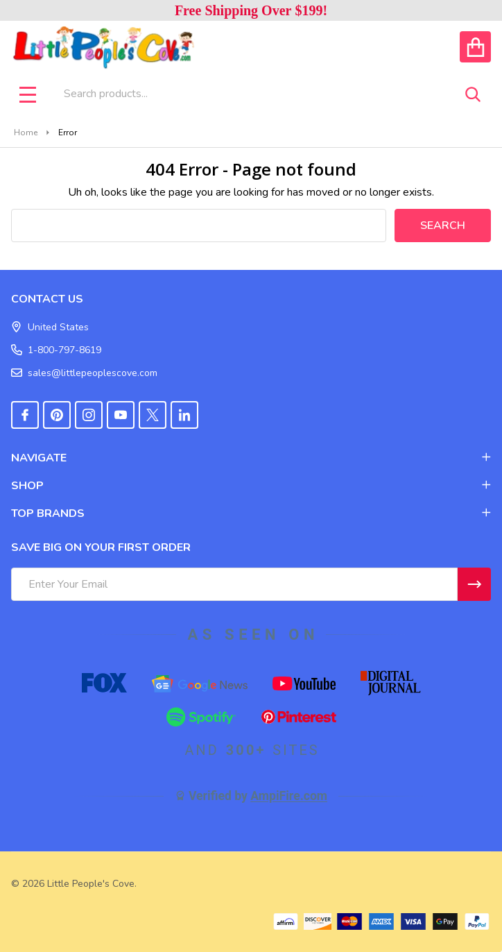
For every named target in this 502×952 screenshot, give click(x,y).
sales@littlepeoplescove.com (84, 373)
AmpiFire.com (288, 796)
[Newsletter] (474, 584)
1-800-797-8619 (56, 350)
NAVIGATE (251, 458)
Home (25, 132)
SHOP (251, 485)
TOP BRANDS (251, 513)
